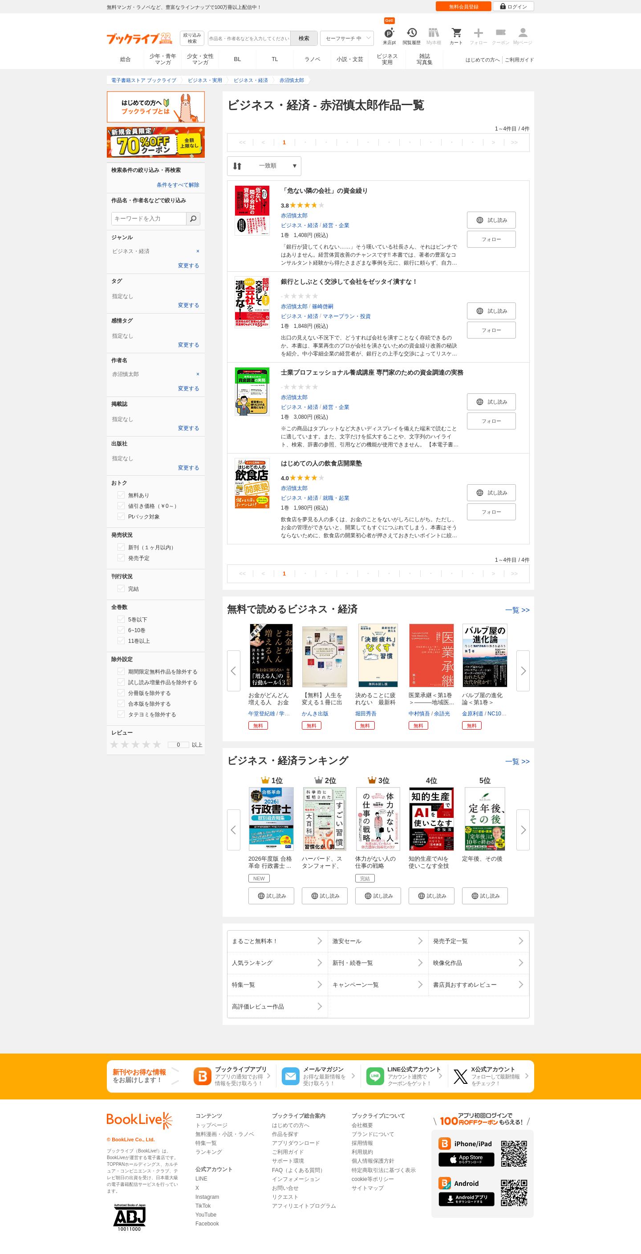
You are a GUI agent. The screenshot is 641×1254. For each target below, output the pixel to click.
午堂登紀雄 (261, 714)
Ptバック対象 (139, 516)
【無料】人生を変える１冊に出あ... (322, 702)
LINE (201, 1179)
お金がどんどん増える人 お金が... (268, 702)
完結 (128, 588)
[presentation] (112, 744)
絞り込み (192, 39)
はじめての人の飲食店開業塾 (321, 463)
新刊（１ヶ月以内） (147, 547)
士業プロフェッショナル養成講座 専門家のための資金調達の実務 (372, 372)
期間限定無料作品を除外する (158, 671)
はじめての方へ (483, 59)
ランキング (208, 1152)
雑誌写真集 (425, 59)
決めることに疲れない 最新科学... (375, 702)
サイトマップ (368, 1188)
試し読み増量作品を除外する (158, 682)
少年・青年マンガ (163, 59)
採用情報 (362, 1143)
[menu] (178, 745)
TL (275, 59)
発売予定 (134, 557)
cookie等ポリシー (373, 1179)
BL (237, 59)
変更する (188, 265)
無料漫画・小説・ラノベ (224, 1134)
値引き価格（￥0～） (148, 505)
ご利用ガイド (519, 59)
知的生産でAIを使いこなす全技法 (429, 865)
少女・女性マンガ (200, 59)
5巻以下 (132, 619)
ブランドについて (373, 1134)
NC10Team (500, 714)
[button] (271, 895)
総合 (125, 59)
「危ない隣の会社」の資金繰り (324, 190)
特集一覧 (206, 1143)
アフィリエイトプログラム (304, 1206)
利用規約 (362, 1152)
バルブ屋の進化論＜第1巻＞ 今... (482, 702)
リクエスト (285, 1197)
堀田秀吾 (366, 714)
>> (514, 142)
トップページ (211, 1125)
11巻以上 (134, 640)
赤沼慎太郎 (294, 215)
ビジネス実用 (387, 59)
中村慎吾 (419, 714)
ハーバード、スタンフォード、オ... (322, 865)
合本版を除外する (144, 703)
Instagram (207, 1197)
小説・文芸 (350, 59)
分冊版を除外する (144, 692)
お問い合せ (285, 1188)
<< (242, 142)
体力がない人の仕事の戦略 (375, 862)
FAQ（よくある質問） (298, 1170)
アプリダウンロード (296, 1143)
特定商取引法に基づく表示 (384, 1170)
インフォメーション (296, 1179)
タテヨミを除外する (147, 714)
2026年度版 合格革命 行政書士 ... (270, 862)
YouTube (205, 1215)
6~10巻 (132, 629)
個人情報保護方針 (373, 1161)
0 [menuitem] (178, 745)
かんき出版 (315, 714)
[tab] (155, 251)
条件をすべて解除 (178, 185)
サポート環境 (288, 1161)
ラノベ (312, 59)
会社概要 (362, 1125)
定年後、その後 (482, 858)
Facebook (207, 1224)
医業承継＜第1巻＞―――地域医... (431, 699)
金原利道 (472, 714)
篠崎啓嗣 (322, 306)
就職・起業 (336, 498)
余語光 (442, 714)
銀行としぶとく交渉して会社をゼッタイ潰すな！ (349, 281)
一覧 (517, 610)
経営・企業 (336, 225)
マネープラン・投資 (347, 316)
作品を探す (285, 1134)
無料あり (134, 494)
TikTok (203, 1206)
